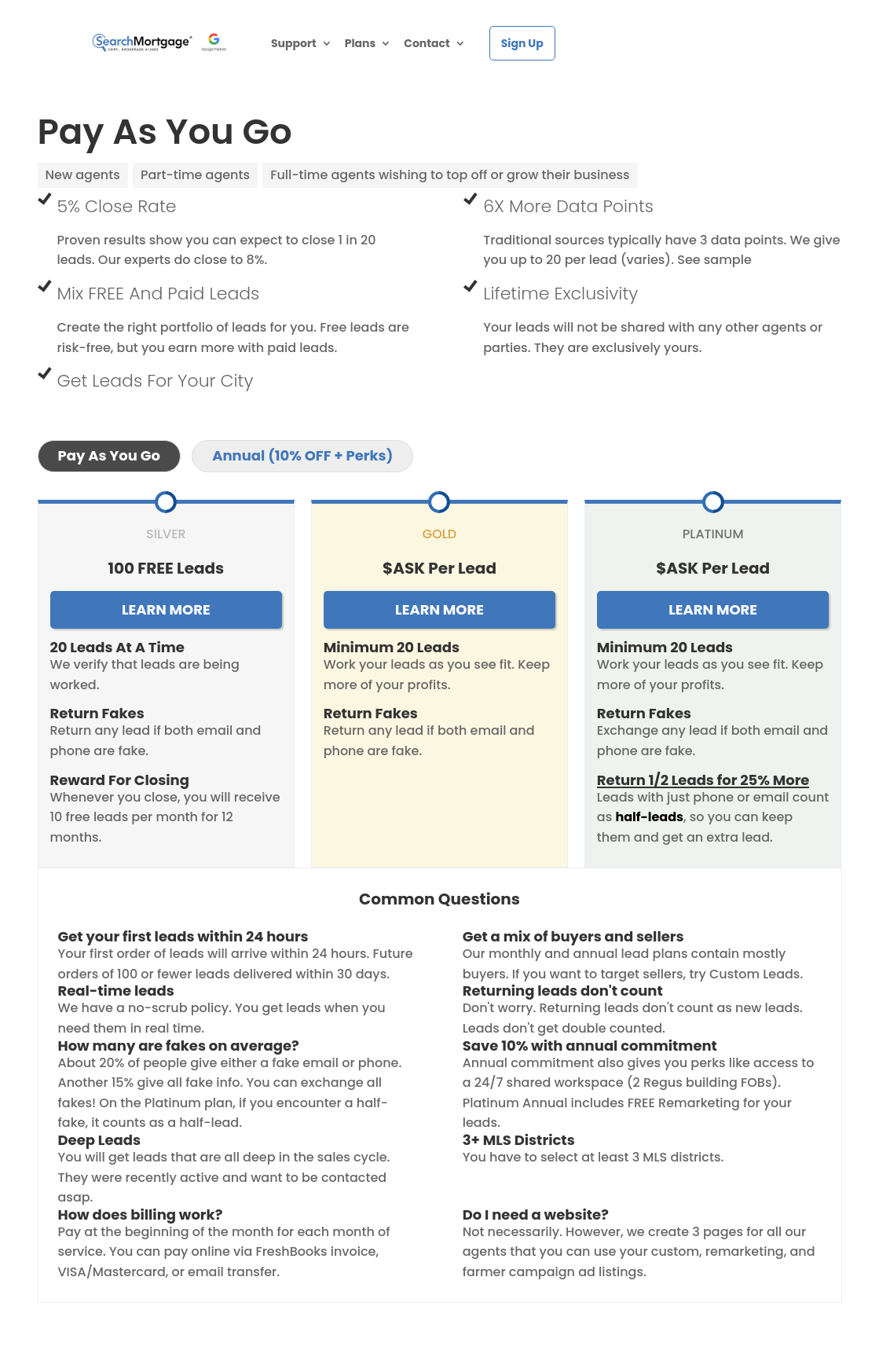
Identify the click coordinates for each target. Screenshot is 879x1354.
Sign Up (522, 43)
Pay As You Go (109, 455)
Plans (360, 44)
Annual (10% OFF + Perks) (302, 455)
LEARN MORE (166, 609)
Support (294, 44)
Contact (426, 44)
